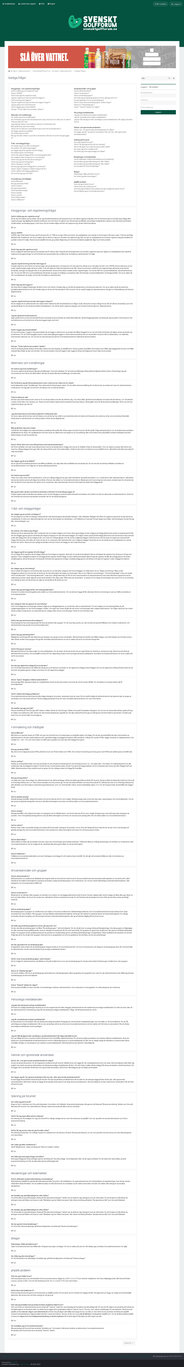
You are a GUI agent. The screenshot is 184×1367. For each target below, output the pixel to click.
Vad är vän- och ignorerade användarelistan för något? (94, 130)
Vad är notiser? (16, 195)
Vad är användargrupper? (83, 95)
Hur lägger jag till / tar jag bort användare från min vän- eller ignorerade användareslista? (100, 133)
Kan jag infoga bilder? (19, 188)
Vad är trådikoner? (18, 200)
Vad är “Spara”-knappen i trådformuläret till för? (28, 169)
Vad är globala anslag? (19, 190)
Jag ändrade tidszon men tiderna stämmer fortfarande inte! (33, 124)
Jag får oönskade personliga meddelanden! (90, 117)
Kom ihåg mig (148, 107)
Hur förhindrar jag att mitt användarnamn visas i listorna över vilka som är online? (41, 120)
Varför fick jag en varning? (20, 164)
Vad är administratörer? (83, 91)
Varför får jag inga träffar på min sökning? (89, 144)
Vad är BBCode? (17, 181)
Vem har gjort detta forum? (84, 184)
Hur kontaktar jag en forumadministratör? (89, 191)
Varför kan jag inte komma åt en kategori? (26, 160)
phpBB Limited (70, 1278)
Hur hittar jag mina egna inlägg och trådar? (89, 151)
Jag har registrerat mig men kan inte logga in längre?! (30, 102)
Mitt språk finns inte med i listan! (23, 126)
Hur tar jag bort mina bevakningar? (86, 166)
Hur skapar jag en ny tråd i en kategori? (25, 146)
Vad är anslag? (16, 193)
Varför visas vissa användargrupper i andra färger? (92, 102)
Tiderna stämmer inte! (19, 122)
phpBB (13, 1362)
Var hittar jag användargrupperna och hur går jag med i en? (95, 98)
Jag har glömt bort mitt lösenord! (23, 105)
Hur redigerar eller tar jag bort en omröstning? (28, 157)
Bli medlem (153, 87)
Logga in (144, 87)
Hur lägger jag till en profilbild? (22, 131)
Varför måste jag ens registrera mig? (24, 91)
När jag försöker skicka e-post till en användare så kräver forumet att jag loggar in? (40, 137)
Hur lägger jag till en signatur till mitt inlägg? (27, 150)
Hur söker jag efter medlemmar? (86, 149)
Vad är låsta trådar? (18, 197)
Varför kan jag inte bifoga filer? (22, 162)
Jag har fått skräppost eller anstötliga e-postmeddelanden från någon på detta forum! (103, 121)
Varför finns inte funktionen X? (85, 187)
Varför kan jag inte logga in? (21, 100)
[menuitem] (26, 4)
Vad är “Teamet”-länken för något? (87, 107)
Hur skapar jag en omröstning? (22, 153)
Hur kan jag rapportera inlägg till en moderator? (28, 166)
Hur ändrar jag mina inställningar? (23, 117)
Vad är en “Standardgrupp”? (84, 105)
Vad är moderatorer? (81, 93)
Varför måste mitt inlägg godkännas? (25, 171)
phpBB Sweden (24, 1364)
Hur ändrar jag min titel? (20, 133)
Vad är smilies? (16, 186)
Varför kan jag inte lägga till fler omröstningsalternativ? (31, 155)
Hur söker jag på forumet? (83, 142)
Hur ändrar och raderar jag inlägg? (23, 148)
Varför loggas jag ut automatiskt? (23, 107)
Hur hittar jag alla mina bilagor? (85, 176)
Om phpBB (56, 1281)
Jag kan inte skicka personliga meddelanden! (90, 115)
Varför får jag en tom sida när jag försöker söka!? (92, 147)
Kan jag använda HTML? (20, 184)
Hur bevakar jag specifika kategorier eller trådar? (92, 162)
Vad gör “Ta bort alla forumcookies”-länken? (27, 109)
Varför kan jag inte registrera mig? (23, 95)
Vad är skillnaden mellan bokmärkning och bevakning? (94, 159)
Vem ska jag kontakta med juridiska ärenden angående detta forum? (99, 189)
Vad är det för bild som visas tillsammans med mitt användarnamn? (36, 129)
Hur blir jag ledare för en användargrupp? (89, 100)
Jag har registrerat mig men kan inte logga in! (27, 98)
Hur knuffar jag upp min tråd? (22, 173)
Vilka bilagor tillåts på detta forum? (87, 174)
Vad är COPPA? (16, 93)
